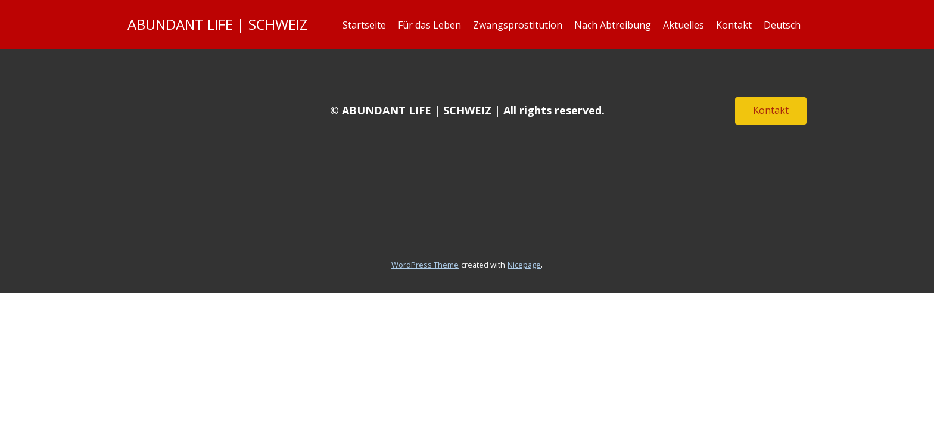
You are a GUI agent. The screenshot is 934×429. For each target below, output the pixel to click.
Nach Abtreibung (612, 25)
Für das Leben (429, 25)
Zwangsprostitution (517, 25)
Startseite (364, 25)
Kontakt (734, 25)
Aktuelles (683, 25)
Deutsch (782, 25)
